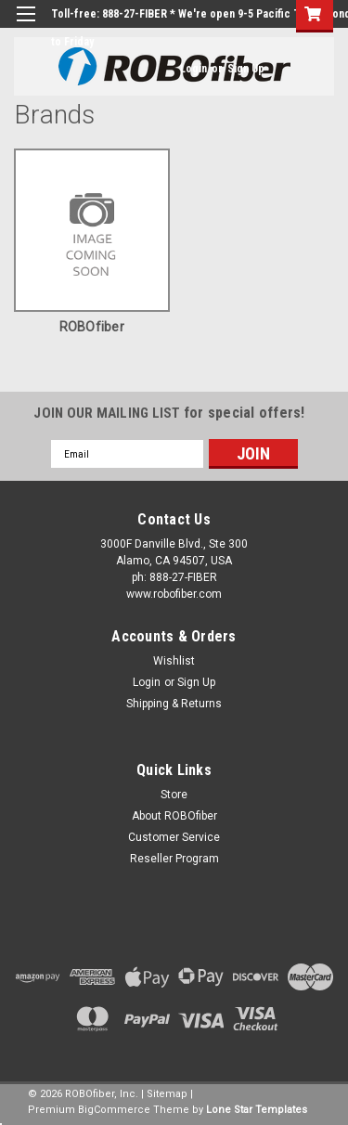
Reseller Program (174, 858)
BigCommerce (114, 1110)
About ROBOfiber (174, 815)
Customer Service (174, 837)
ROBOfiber (91, 326)
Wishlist (174, 660)
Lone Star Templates (256, 1110)
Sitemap (167, 1094)
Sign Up (245, 68)
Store (174, 794)
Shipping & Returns (174, 703)
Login (193, 68)
